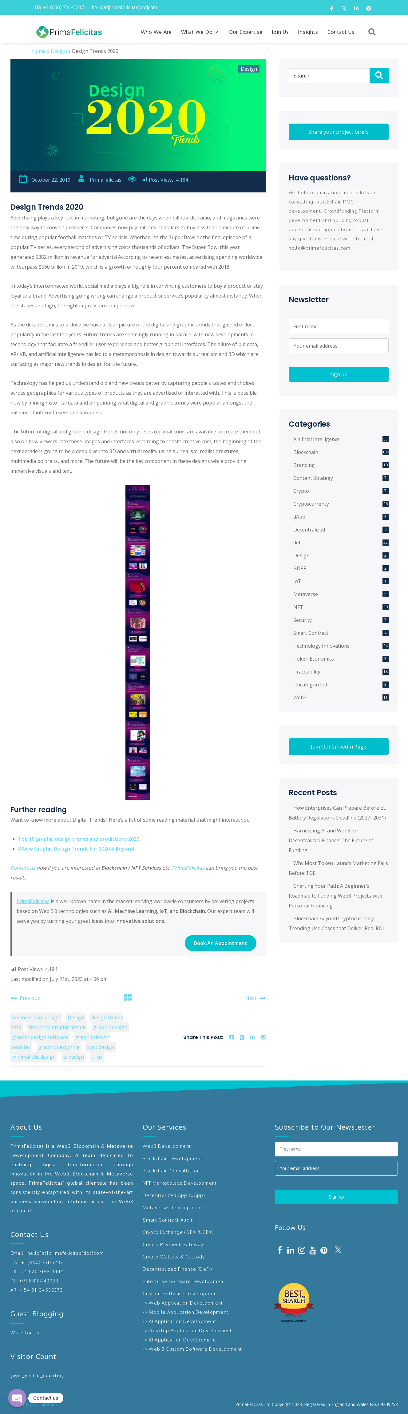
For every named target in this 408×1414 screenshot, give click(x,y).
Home (39, 51)
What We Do (200, 32)
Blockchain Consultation (171, 1171)
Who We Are (156, 32)
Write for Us (25, 1333)
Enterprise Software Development (184, 1281)
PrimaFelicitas (99, 179)
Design (59, 51)
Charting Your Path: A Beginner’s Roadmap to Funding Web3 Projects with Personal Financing (335, 896)
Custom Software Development (181, 1294)
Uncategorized (310, 684)
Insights (308, 32)
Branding (304, 465)
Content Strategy (313, 478)
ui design (73, 1056)
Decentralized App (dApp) (174, 1195)
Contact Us (341, 32)
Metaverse (305, 594)
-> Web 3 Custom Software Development (192, 1349)
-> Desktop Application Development (187, 1330)
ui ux (96, 1056)
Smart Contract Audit (168, 1220)
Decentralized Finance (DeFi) (177, 1269)
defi (297, 542)
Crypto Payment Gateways (174, 1244)
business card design (36, 1017)
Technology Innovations (321, 645)
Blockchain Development (173, 1158)
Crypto (301, 491)
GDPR (300, 568)
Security (302, 620)
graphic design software (40, 1037)
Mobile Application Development (188, 1312)
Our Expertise (246, 32)
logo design (100, 1047)
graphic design (110, 1027)
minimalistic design (34, 1056)
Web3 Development (167, 1146)
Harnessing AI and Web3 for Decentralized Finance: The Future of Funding (331, 840)
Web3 (300, 697)
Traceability (306, 671)
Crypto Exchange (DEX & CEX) (178, 1232)
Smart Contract (310, 633)
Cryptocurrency (311, 503)
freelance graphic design (57, 1027)
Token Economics (313, 658)
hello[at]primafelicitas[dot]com (65, 1253)
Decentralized (309, 529)
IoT (297, 581)
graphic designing (59, 1047)
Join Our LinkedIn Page (338, 746)
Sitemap (49, 1404)
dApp (299, 516)
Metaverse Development (173, 1208)
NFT (298, 607)
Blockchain (305, 452)
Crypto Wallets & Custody (174, 1257)
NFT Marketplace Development (180, 1183)
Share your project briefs (338, 131)
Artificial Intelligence (316, 439)
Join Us (280, 32)
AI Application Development (182, 1321)
